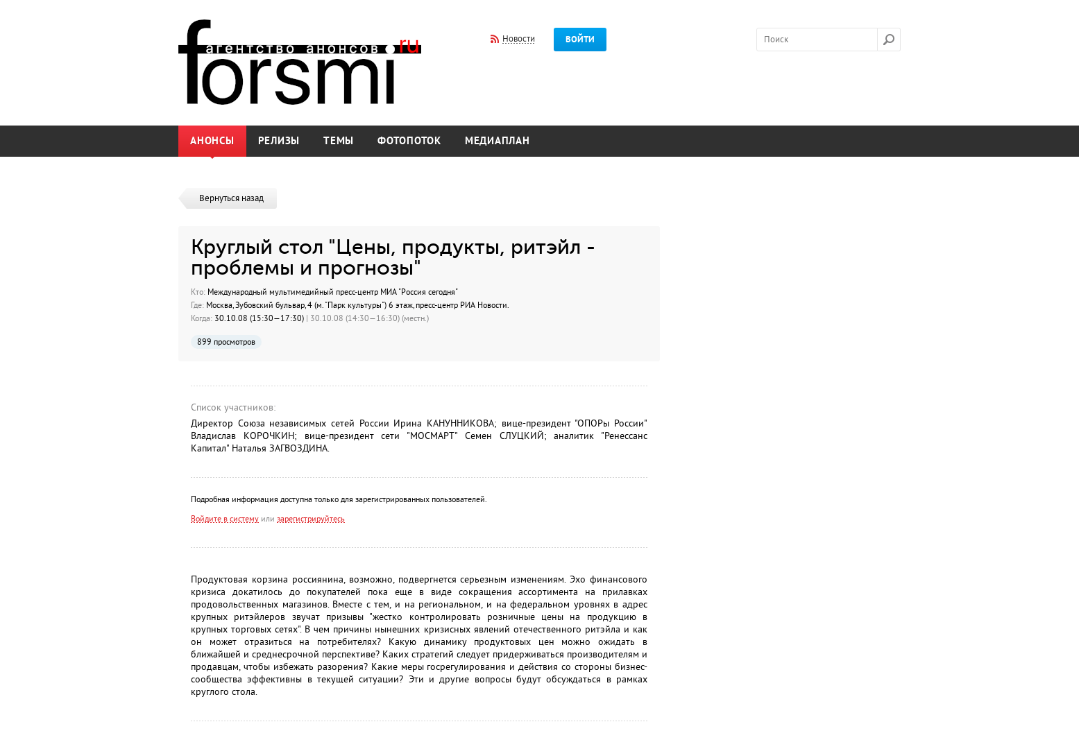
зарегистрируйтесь (311, 519)
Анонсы (212, 141)
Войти (580, 39)
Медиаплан (497, 141)
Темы (338, 141)
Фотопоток (409, 141)
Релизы (279, 141)
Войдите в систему (225, 519)
